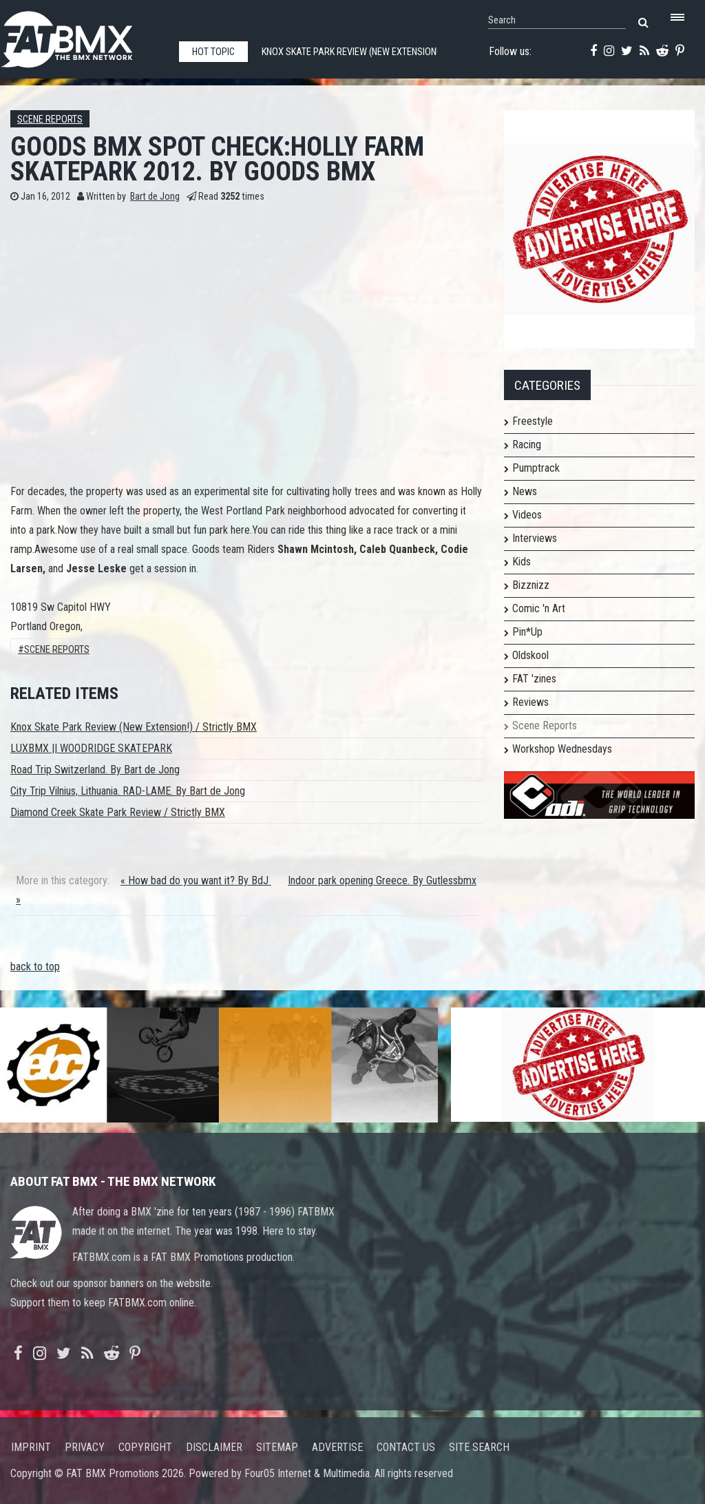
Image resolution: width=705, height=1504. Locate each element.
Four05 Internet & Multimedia (307, 1473)
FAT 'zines (534, 678)
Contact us (406, 1447)
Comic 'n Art (538, 608)
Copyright (145, 1447)
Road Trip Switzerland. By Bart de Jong (95, 769)
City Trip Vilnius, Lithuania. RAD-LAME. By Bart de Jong (127, 790)
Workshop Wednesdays (562, 748)
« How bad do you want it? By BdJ (195, 880)
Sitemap (277, 1447)
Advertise (337, 1447)
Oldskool (530, 655)
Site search (479, 1447)
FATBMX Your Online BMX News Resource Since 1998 (82, 35)
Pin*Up (527, 631)
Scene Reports (50, 119)
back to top (35, 966)
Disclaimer (214, 1447)
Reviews (530, 702)
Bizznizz (530, 585)
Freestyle (532, 421)
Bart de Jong (155, 196)
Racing (526, 444)
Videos (527, 514)
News (524, 491)
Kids (521, 561)
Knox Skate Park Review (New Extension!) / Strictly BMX (133, 726)
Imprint (31, 1447)
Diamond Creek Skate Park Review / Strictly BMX (117, 812)
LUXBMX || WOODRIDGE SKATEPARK (91, 748)
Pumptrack (536, 467)
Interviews (534, 538)
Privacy (85, 1447)
